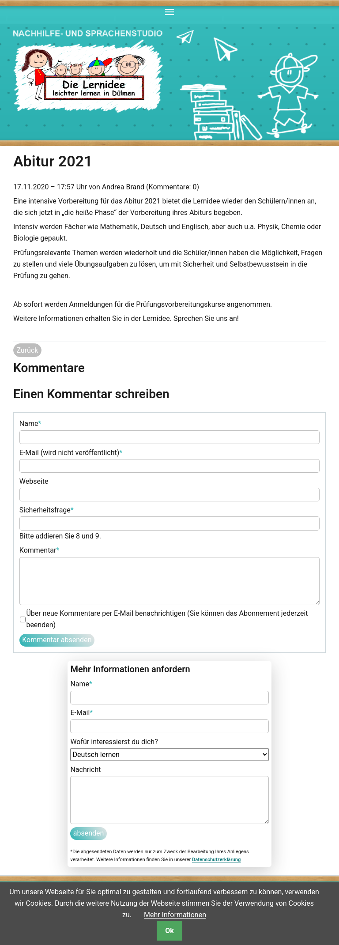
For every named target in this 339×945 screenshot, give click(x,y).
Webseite (34, 481)
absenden (88, 833)
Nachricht (85, 769)
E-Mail (81, 712)
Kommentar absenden (56, 640)
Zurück (27, 350)
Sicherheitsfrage (46, 509)
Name (30, 423)
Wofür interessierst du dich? (114, 742)
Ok (169, 930)
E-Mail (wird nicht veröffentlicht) (70, 452)
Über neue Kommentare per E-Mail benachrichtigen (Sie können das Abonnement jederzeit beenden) (167, 619)
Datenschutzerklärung (216, 859)
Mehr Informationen (175, 915)
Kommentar (39, 549)
